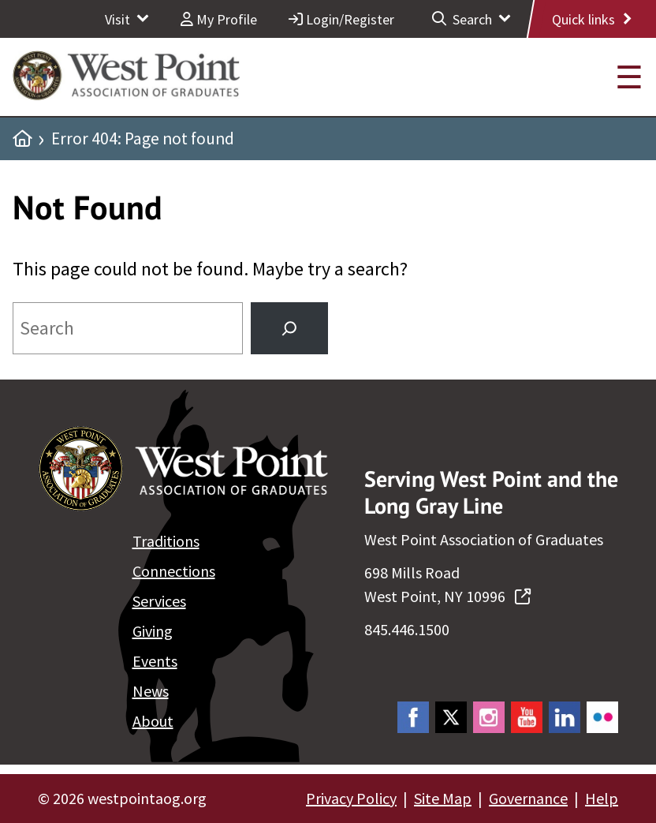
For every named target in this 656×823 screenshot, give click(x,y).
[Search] (289, 328)
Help (601, 798)
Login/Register (341, 19)
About (152, 721)
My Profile (219, 19)
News (150, 691)
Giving (152, 631)
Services (159, 601)
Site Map (443, 798)
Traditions (165, 541)
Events (154, 661)
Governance (528, 798)
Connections (173, 571)
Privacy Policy (351, 798)
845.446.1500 (406, 629)
